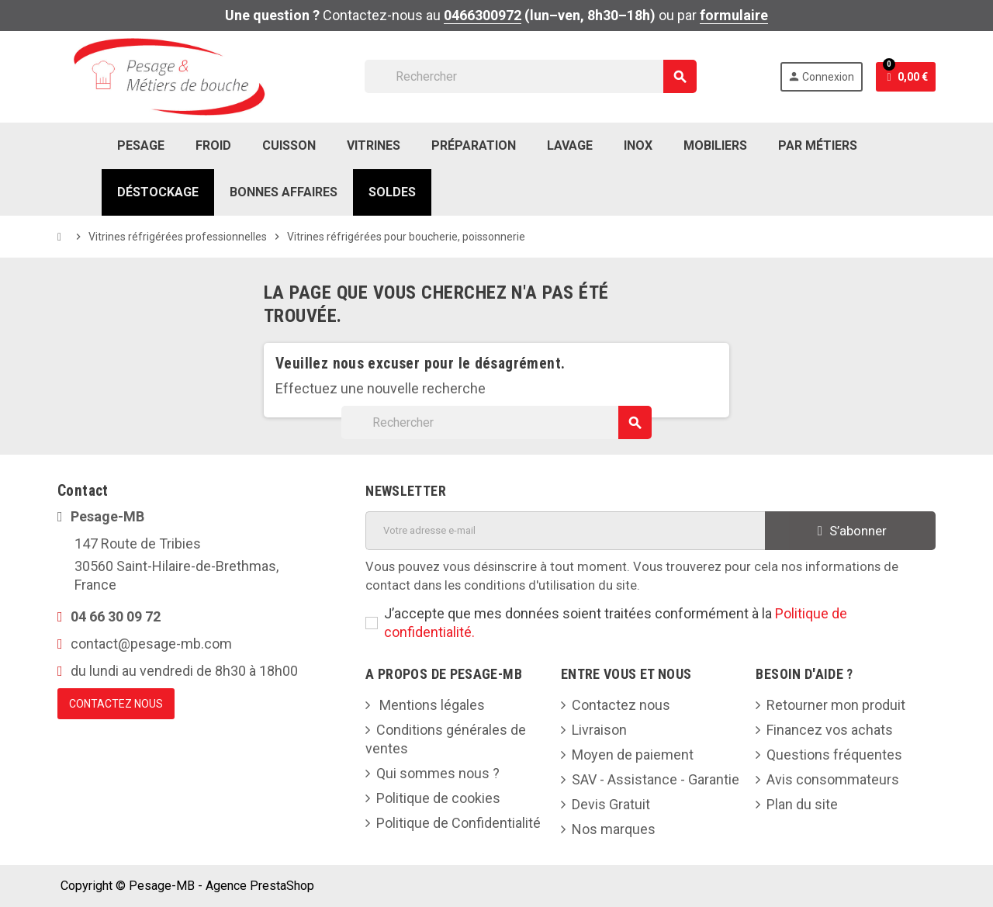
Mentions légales (430, 705)
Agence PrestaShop (260, 885)
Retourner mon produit (835, 705)
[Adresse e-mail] (564, 530)
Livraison (599, 730)
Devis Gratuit (611, 804)
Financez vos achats (829, 730)
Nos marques (614, 829)
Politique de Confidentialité (458, 823)
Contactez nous (621, 705)
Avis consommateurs (832, 779)
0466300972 (482, 15)
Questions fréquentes (834, 754)
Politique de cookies (438, 798)
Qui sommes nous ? (438, 773)
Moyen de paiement (633, 754)
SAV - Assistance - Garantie (655, 779)
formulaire (734, 15)
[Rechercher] (530, 76)
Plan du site (802, 804)
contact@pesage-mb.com (151, 643)
